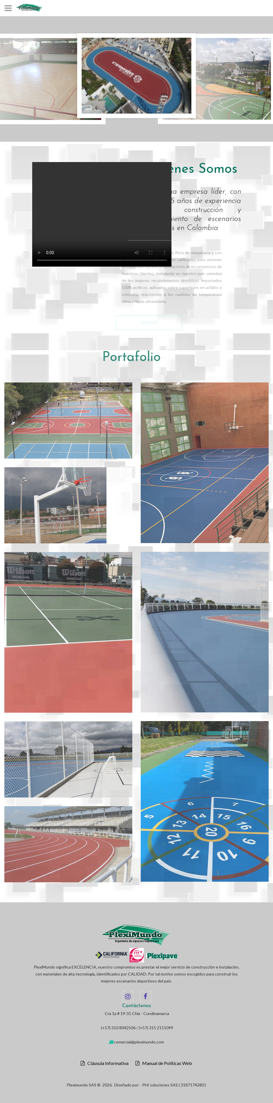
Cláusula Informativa (107, 1063)
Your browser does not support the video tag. (101, 214)
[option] (136, 75)
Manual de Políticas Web (166, 1063)
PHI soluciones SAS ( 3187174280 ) (174, 1084)
